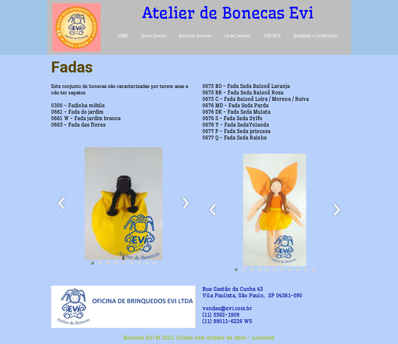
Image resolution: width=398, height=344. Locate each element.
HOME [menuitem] (123, 35)
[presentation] (61, 203)
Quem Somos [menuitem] (153, 35)
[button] (93, 263)
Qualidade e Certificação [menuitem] (315, 35)
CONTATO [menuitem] (272, 35)
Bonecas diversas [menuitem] (195, 35)
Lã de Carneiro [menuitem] (238, 35)
